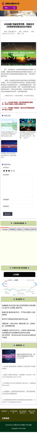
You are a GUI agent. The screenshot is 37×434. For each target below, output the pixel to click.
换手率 (33, 229)
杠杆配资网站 (13, 412)
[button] (3, 284)
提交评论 (7, 214)
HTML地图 (28, 425)
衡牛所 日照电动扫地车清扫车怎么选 (15, 319)
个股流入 (19, 229)
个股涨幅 (4, 229)
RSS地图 (22, 425)
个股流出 (27, 229)
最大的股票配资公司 (22, 412)
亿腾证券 (4, 411)
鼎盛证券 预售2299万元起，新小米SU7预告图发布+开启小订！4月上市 (25, 356)
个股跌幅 (12, 229)
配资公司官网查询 (32, 412)
